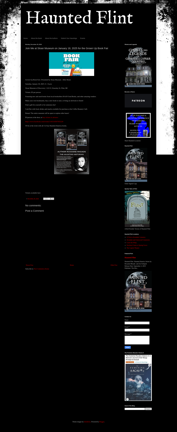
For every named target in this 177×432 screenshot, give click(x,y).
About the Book (36, 38)
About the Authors (51, 38)
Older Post (114, 265)
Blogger (101, 422)
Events (82, 38)
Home (25, 38)
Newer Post (29, 265)
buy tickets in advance (50, 117)
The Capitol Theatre (133, 248)
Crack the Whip (132, 243)
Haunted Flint (79, 18)
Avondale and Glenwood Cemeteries (138, 240)
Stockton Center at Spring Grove (137, 245)
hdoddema (87, 422)
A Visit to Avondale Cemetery (136, 237)
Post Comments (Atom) (41, 269)
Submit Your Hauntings (69, 38)
